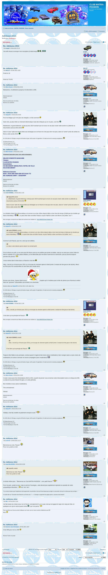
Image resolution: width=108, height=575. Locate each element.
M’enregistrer (93, 31)
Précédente (6, 549)
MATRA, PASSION (19, 28)
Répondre (7, 42)
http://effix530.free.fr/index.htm (45, 219)
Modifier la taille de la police (103, 28)
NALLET (8, 70)
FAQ (87, 31)
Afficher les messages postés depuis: (43, 549)
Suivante (102, 549)
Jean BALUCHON (10, 464)
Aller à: (81, 557)
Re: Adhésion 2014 (11, 46)
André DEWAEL (10, 192)
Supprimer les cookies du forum (79, 568)
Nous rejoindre (29, 28)
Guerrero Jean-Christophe (12, 526)
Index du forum (9, 28)
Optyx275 (8, 114)
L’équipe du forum (64, 568)
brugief (7, 48)
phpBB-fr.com (58, 572)
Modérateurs (12, 38)
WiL (7, 501)
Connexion (102, 31)
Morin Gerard (9, 87)
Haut (104, 65)
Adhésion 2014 (9, 36)
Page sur (96, 42)
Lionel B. (8, 440)
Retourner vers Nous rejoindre (11, 557)
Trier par (62, 549)
